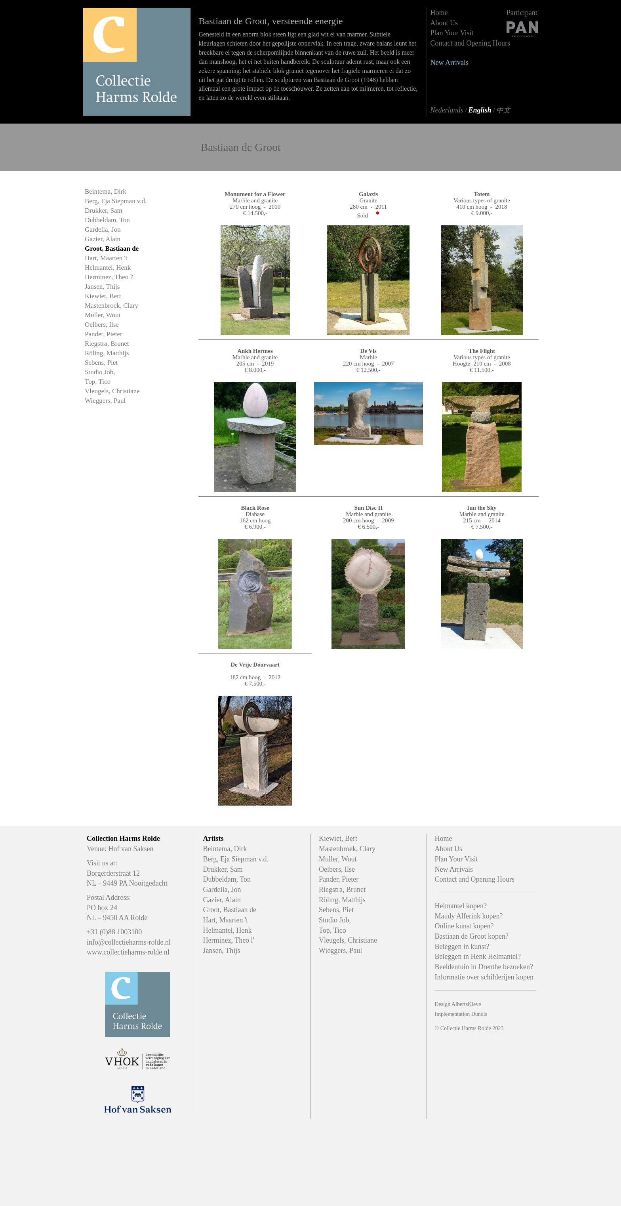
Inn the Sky (481, 508)
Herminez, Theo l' (109, 277)
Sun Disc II (368, 508)
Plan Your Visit (452, 33)
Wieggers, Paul (105, 400)
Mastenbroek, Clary (111, 305)
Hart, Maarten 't (106, 258)
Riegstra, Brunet (107, 343)
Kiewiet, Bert (103, 296)
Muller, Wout (102, 315)
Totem (482, 194)
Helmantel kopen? (461, 906)
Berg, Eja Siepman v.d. (116, 201)
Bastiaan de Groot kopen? (472, 936)
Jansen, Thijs (102, 286)
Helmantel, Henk (108, 267)
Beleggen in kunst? (462, 947)
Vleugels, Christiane (112, 391)
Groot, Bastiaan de (112, 248)
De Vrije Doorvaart (255, 664)
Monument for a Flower (255, 194)
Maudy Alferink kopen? (469, 916)
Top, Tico (97, 381)
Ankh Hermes (255, 351)
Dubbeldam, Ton (107, 220)
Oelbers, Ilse (102, 324)
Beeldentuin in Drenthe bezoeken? (484, 967)
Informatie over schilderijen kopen (484, 977)
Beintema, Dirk (105, 191)
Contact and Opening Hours (470, 43)
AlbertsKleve (466, 1004)
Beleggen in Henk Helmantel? (478, 956)
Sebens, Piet (101, 362)
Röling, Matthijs (107, 353)
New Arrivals (450, 63)
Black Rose (255, 508)
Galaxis (368, 194)
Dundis (479, 1014)
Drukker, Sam (103, 210)
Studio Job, (100, 372)
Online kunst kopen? (464, 926)
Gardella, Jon (103, 229)
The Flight (482, 351)
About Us (444, 23)
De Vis (368, 351)
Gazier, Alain (102, 239)
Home (439, 13)
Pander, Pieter (103, 334)
